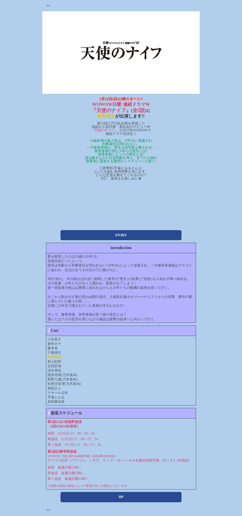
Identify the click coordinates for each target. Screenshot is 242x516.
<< (48, 5)
